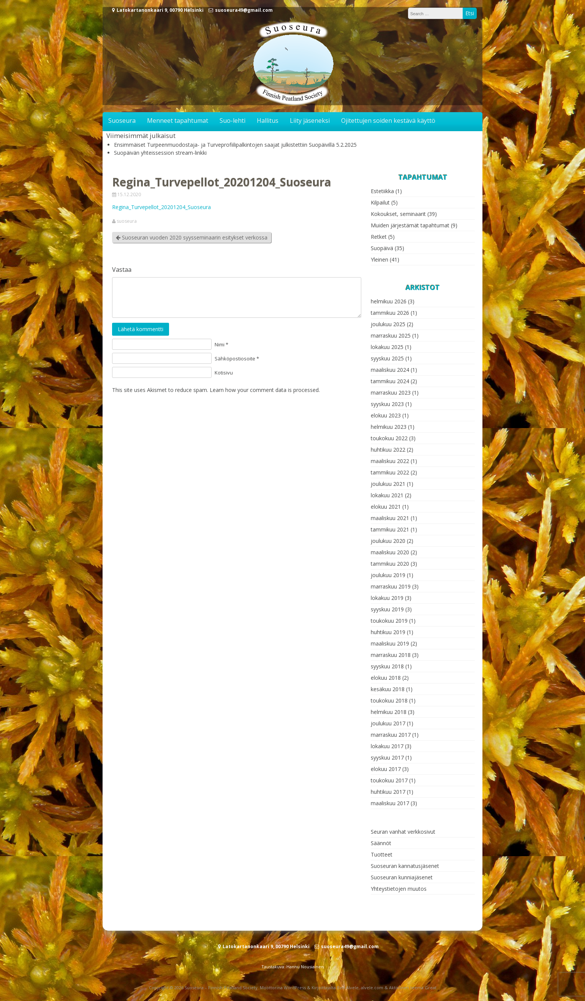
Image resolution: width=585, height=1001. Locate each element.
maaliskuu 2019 (390, 643)
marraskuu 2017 (391, 734)
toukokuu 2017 (389, 780)
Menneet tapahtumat (177, 120)
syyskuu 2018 (387, 666)
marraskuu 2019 (391, 586)
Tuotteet (381, 854)
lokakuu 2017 (387, 746)
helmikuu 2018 (388, 711)
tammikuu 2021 (390, 529)
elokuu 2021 (386, 506)
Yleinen (379, 259)
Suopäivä (382, 248)
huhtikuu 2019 (388, 632)
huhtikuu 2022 (388, 449)
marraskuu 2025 (391, 335)
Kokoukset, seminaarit (398, 213)
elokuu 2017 (386, 769)
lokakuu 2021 (387, 495)
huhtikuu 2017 (388, 791)
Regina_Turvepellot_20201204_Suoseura (161, 207)
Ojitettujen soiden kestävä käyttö (388, 120)
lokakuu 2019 (387, 597)
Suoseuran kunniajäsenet (402, 877)
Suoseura (122, 120)
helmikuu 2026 (388, 301)
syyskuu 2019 (387, 609)
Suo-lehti (232, 120)
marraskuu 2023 (391, 392)
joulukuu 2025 (388, 324)
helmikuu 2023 (388, 426)
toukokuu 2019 (389, 620)
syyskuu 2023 (387, 404)
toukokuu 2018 (389, 700)
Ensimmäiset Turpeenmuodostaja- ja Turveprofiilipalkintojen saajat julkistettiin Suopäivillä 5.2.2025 (235, 144)
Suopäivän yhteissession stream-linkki (160, 152)
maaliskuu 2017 (390, 803)
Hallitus (267, 120)
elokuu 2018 (386, 677)
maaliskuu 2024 (390, 369)
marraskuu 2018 (391, 654)
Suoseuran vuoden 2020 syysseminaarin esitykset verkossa (191, 237)
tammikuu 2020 (390, 563)
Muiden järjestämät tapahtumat (410, 225)
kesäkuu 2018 (388, 689)
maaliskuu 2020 (390, 552)
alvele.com (372, 987)
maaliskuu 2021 (390, 518)
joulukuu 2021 (388, 483)
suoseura (127, 221)
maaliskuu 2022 (390, 461)
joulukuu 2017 (388, 723)
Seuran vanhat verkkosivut (403, 831)
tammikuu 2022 (390, 472)
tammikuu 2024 (390, 381)
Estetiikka (382, 191)
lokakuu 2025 (387, 347)
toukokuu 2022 (389, 438)
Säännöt (381, 843)
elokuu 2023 (386, 415)
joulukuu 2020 (388, 540)
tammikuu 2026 (390, 312)
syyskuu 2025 (387, 358)
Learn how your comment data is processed (264, 389)
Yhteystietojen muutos (399, 888)
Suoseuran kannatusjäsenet (405, 865)
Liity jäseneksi (310, 120)
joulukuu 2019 (388, 575)
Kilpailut (380, 202)
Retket (379, 236)
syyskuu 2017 (387, 757)
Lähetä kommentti (140, 329)
